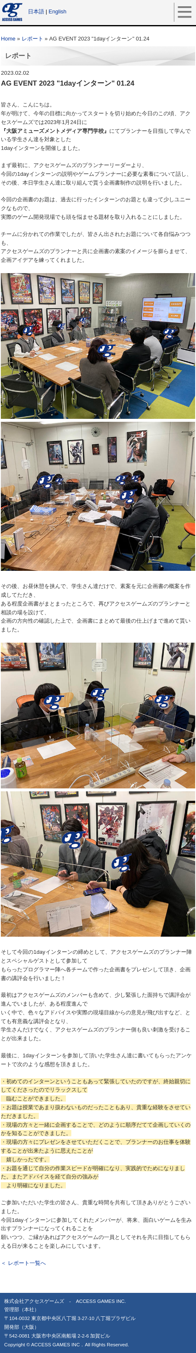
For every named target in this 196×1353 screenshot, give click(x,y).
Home (8, 38)
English (58, 11)
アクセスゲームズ (13, 11)
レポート (32, 38)
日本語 (36, 11)
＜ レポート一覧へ (23, 1263)
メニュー (184, 11)
